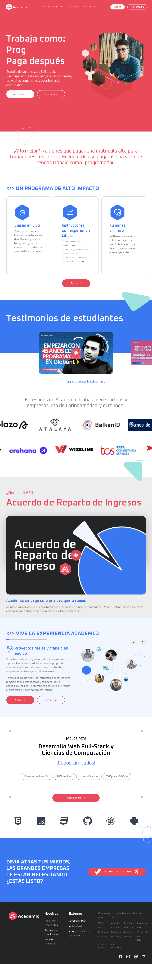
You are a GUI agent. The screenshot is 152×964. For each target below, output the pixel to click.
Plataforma (137, 7)
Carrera (74, 7)
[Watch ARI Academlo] (76, 555)
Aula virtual (75, 926)
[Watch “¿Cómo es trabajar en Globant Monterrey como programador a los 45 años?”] (76, 353)
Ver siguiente (86, 382)
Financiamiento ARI (54, 7)
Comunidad (90, 7)
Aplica (117, 7)
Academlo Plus (77, 921)
